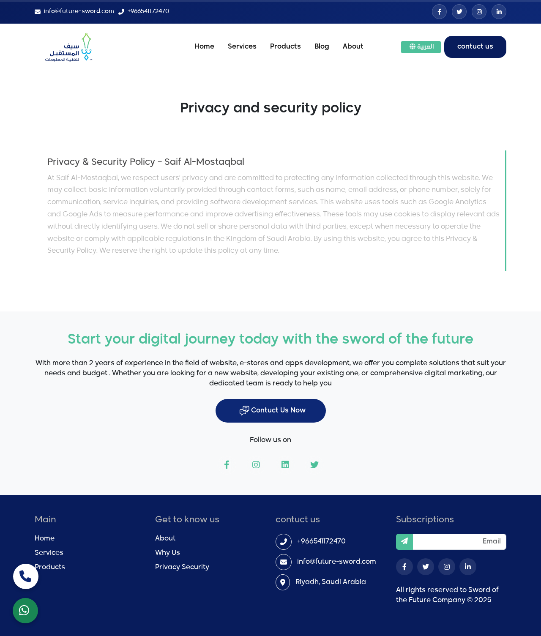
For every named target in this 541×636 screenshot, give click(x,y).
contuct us (475, 47)
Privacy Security (182, 567)
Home (204, 47)
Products (285, 47)
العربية (422, 47)
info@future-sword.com (336, 562)
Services (242, 47)
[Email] (459, 542)
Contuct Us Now (272, 411)
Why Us (167, 553)
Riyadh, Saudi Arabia (330, 582)
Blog (321, 47)
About (353, 47)
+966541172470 (321, 541)
